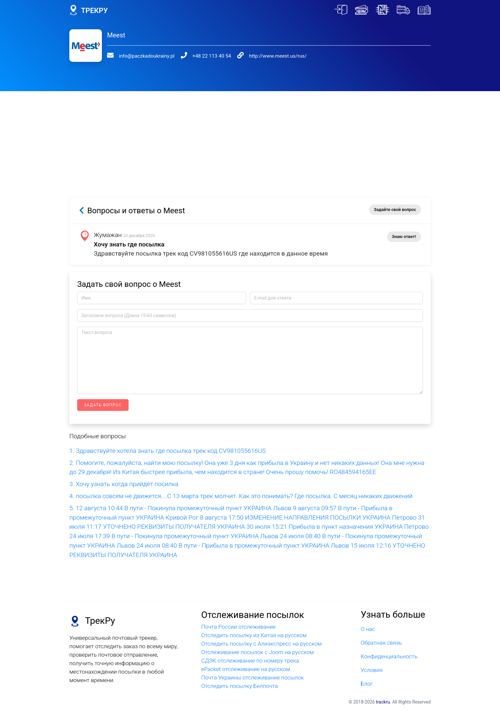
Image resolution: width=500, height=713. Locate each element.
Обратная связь (381, 642)
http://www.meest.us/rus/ (265, 56)
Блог (367, 683)
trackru (383, 702)
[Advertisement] (250, 136)
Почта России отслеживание (238, 626)
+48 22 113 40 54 (203, 56)
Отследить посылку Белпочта (239, 686)
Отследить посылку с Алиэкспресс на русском (261, 643)
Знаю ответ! (404, 236)
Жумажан (108, 235)
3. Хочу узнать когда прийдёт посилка (123, 484)
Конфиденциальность (389, 656)
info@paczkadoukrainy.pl (142, 56)
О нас (368, 629)
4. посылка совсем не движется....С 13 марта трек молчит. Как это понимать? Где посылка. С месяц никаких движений (240, 496)
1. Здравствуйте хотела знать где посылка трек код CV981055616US (167, 450)
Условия (371, 670)
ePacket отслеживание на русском (245, 669)
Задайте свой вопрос (395, 209)
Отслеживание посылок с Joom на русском (257, 652)
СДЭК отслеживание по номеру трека (250, 660)
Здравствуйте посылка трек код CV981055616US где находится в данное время (211, 253)
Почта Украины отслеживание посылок (252, 677)
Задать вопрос (103, 405)
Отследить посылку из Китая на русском (254, 635)
